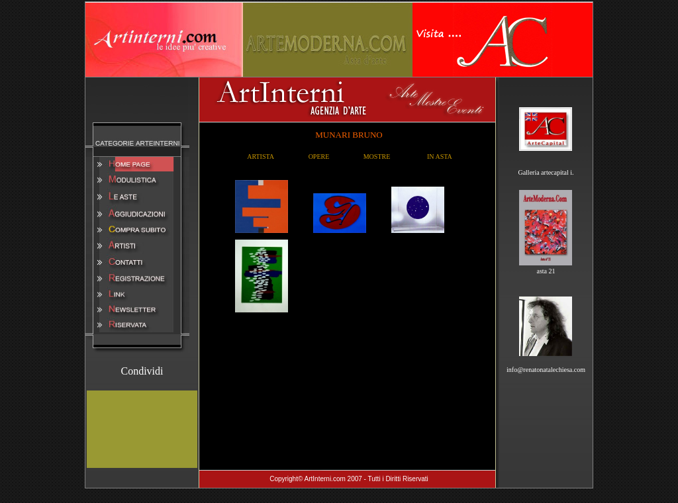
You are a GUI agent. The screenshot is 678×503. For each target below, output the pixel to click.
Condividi (142, 371)
